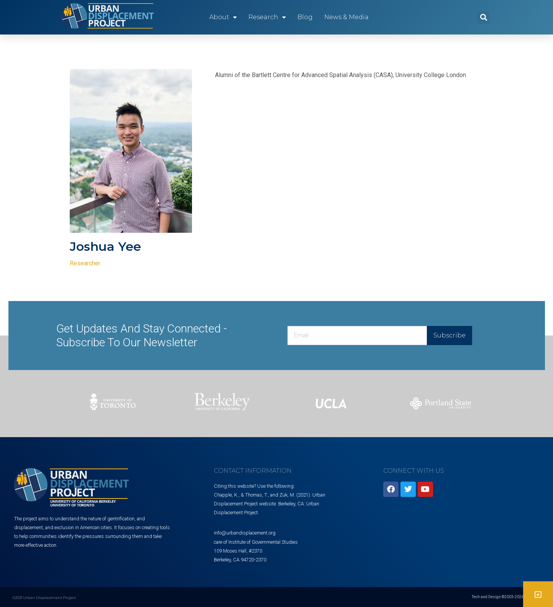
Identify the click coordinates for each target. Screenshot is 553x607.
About (223, 17)
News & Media (346, 17)
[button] (483, 17)
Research (267, 17)
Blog (305, 17)
